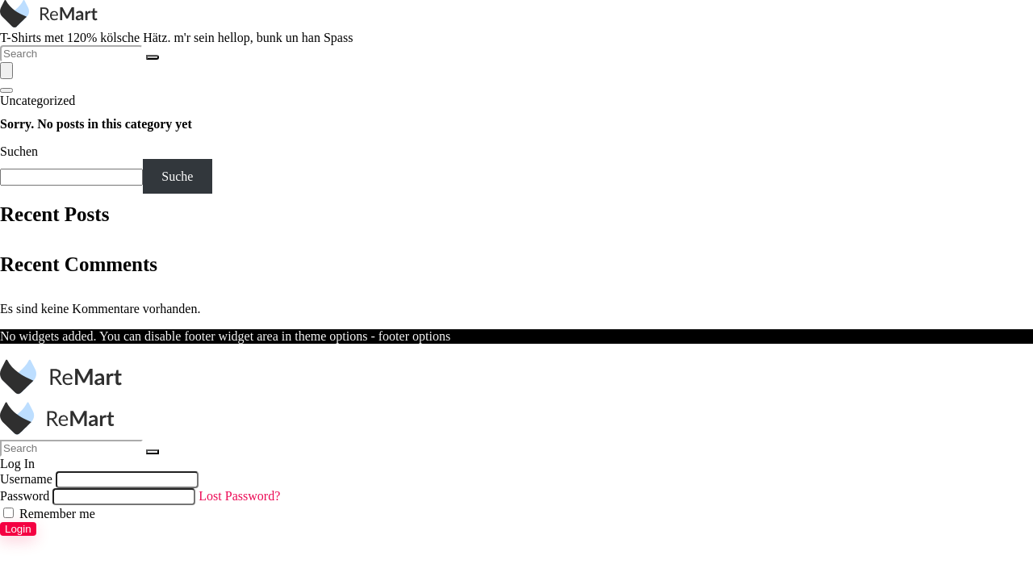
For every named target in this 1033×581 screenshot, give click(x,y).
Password (24, 496)
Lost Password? (239, 496)
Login (18, 529)
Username (26, 479)
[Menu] (6, 70)
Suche (177, 176)
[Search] (152, 57)
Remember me (49, 513)
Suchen (19, 151)
